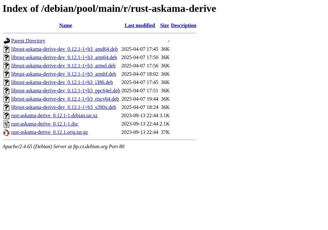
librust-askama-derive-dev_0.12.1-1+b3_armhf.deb (63, 74)
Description (183, 25)
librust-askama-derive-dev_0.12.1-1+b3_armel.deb (63, 65)
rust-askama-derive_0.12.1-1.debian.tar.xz (54, 115)
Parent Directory (28, 40)
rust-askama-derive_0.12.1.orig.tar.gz (49, 132)
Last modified (140, 25)
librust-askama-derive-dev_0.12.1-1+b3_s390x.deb (63, 107)
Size (164, 25)
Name (65, 25)
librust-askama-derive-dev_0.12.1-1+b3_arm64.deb (64, 57)
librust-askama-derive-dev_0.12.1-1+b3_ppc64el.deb (65, 90)
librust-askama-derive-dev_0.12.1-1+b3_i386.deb (62, 82)
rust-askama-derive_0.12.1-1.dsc (44, 123)
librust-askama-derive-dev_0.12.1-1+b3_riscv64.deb (65, 99)
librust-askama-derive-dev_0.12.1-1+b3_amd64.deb (64, 49)
